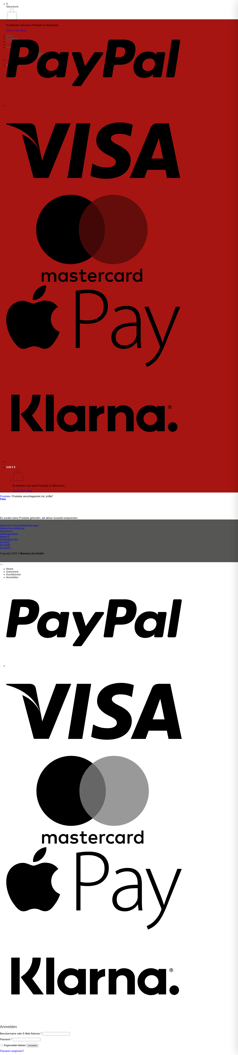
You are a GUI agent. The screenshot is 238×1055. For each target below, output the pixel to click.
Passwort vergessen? (12, 1051)
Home (9, 569)
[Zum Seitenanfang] (1, 564)
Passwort (6, 1039)
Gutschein (12, 571)
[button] (7, 4)
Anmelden (32, 1045)
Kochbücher (13, 574)
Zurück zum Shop (22, 491)
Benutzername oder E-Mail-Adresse (21, 1033)
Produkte (5, 496)
